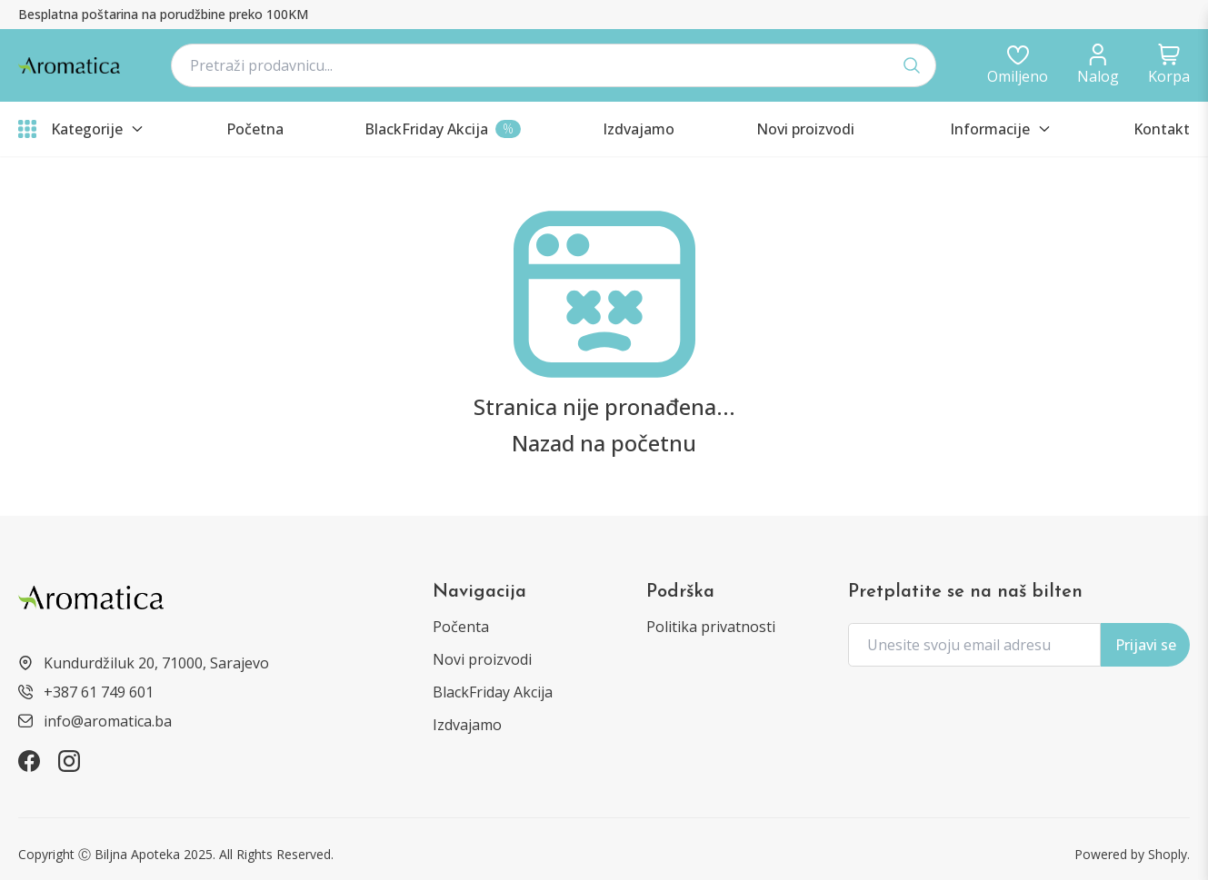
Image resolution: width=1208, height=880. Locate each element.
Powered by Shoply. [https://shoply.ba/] (1132, 854)
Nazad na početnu (604, 443)
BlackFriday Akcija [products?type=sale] (493, 692)
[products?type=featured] (638, 129)
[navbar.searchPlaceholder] (553, 65)
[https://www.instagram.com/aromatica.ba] (69, 761)
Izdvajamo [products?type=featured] (467, 725)
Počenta (461, 627)
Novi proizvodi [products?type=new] (482, 659)
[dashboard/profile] (1098, 65)
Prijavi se (1145, 645)
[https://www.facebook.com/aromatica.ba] (29, 761)
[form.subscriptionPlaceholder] (975, 645)
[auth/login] (1017, 65)
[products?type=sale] (442, 129)
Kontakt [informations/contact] (1161, 129)
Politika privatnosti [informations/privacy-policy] (710, 627)
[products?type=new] (805, 129)
